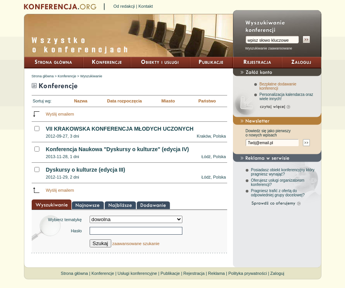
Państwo (207, 101)
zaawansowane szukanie (136, 243)
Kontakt (145, 6)
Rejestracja (194, 273)
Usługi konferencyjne (137, 273)
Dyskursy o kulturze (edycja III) (85, 170)
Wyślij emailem (60, 114)
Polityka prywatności (247, 273)
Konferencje (67, 76)
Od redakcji (124, 6)
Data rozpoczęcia (124, 101)
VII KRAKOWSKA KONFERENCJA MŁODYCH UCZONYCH (120, 129)
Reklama (216, 273)
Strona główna (43, 76)
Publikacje (170, 273)
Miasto (168, 101)
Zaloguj (277, 273)
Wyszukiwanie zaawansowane (268, 48)
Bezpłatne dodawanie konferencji (278, 86)
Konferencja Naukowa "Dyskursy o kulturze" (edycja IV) (117, 149)
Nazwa (80, 101)
